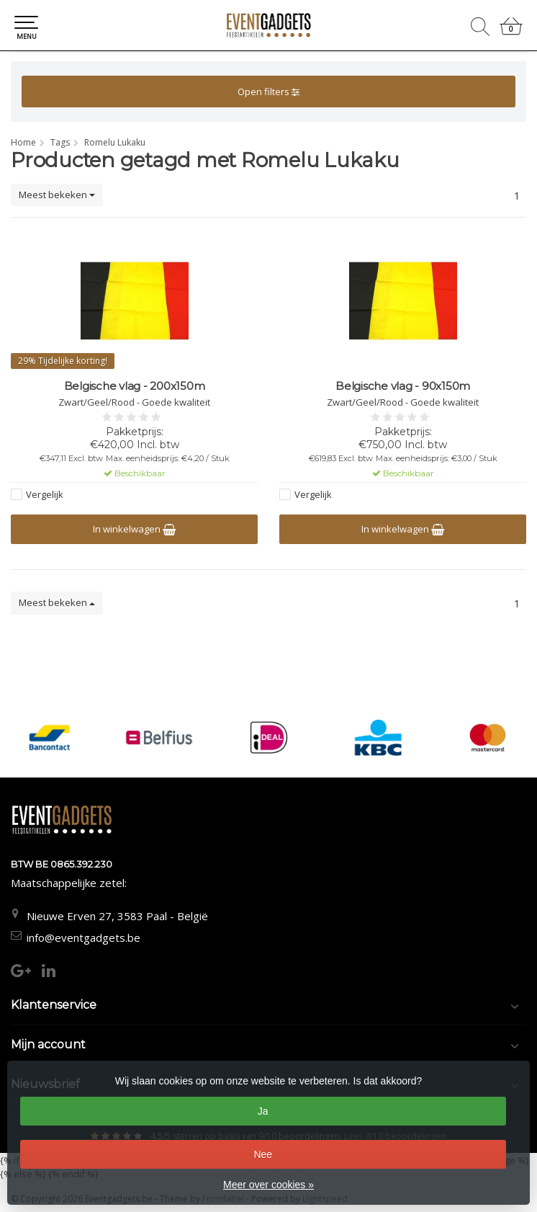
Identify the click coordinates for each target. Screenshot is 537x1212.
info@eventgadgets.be (83, 937)
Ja (263, 1111)
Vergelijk (44, 494)
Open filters (268, 91)
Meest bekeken (57, 194)
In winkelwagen (134, 528)
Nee (262, 1154)
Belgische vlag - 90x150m (402, 386)
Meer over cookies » (268, 1184)
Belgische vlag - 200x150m (134, 386)
